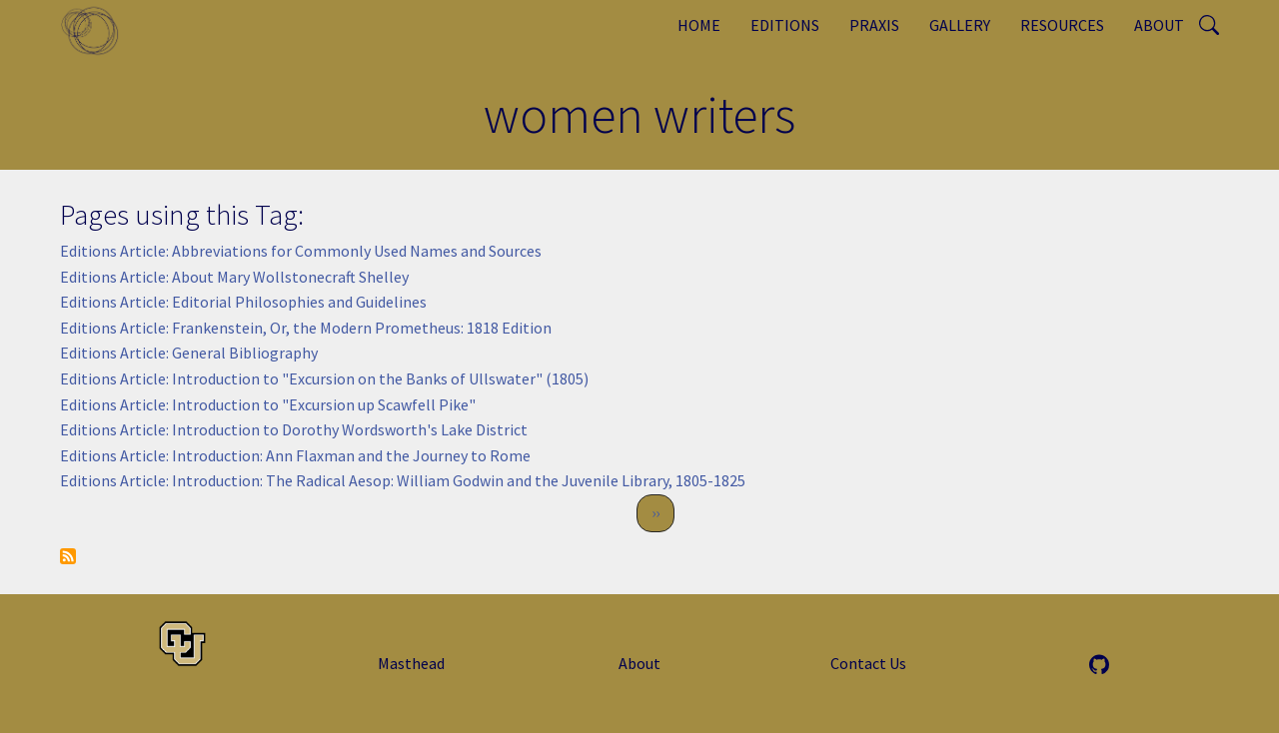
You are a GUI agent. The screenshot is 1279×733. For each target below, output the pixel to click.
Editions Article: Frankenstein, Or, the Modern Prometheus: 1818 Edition (306, 328)
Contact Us (868, 663)
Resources (1062, 25)
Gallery (959, 25)
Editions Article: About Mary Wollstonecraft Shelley (234, 277)
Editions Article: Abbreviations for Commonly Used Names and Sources (301, 251)
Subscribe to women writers (68, 556)
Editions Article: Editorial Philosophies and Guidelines (243, 302)
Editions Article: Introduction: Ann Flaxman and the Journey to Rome (295, 455)
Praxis (874, 25)
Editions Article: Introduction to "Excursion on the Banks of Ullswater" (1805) (324, 378)
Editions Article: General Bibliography (189, 353)
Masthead (411, 663)
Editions (784, 25)
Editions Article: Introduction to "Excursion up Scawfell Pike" (268, 404)
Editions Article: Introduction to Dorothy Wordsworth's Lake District (294, 429)
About (1159, 25)
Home (698, 25)
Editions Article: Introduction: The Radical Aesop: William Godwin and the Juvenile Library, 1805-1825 (402, 480)
